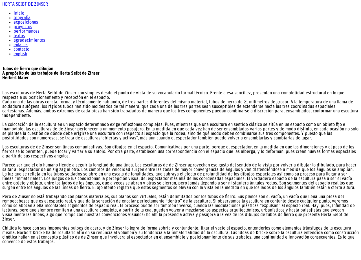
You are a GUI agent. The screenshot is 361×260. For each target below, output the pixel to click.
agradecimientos (29, 40)
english (20, 54)
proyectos (23, 27)
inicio (19, 13)
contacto (21, 49)
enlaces (21, 45)
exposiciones (26, 22)
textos (19, 36)
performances (26, 31)
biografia (22, 18)
